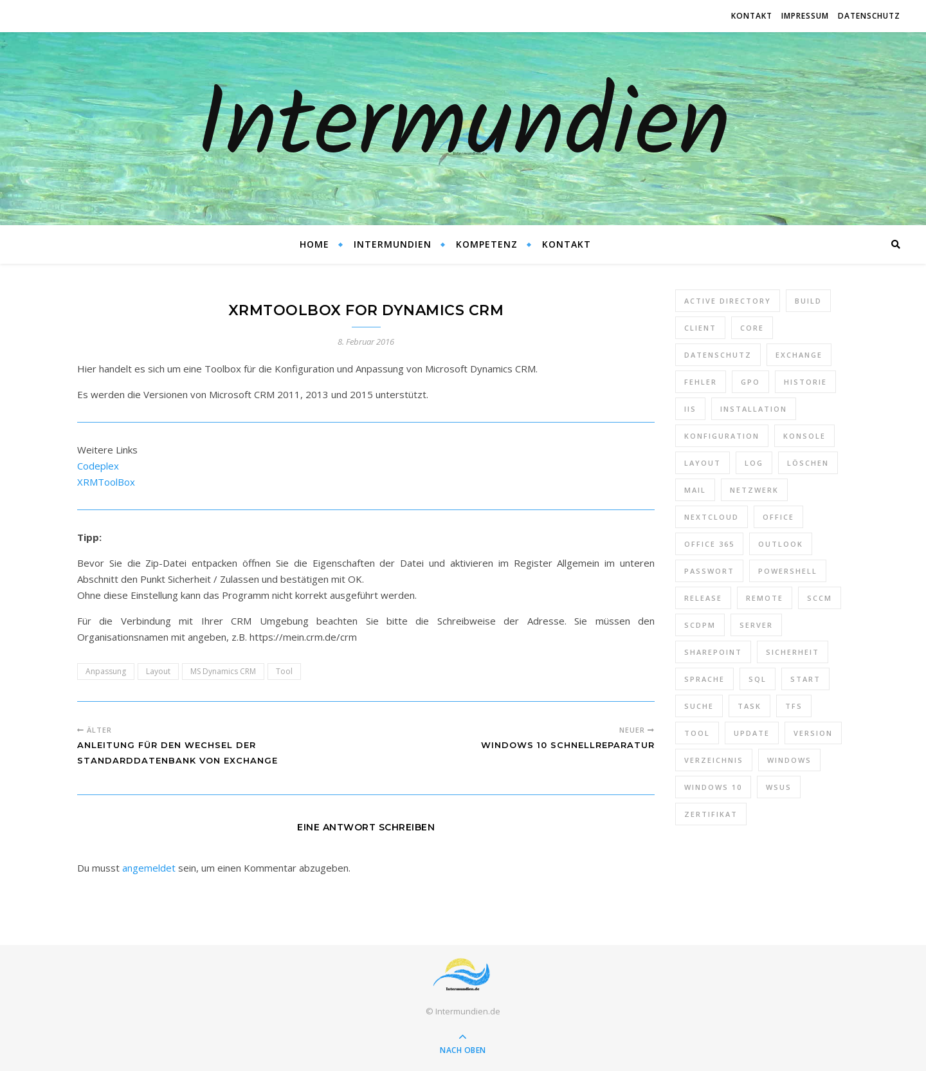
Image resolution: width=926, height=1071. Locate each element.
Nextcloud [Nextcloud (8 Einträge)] (711, 517)
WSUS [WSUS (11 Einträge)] (779, 787)
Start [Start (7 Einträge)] (805, 679)
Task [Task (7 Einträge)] (749, 706)
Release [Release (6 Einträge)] (703, 598)
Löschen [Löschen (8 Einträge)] (808, 463)
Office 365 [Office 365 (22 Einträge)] (709, 544)
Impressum (805, 15)
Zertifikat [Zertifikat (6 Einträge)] (711, 814)
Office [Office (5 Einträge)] (778, 517)
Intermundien (463, 128)
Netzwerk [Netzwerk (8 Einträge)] (754, 490)
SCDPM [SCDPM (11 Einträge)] (700, 625)
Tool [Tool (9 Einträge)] (697, 733)
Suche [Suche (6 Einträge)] (699, 706)
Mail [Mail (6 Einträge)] (695, 490)
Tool (284, 671)
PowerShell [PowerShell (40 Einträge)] (787, 571)
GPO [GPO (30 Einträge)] (750, 382)
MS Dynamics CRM (223, 671)
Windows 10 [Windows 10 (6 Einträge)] (713, 787)
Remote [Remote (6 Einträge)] (764, 598)
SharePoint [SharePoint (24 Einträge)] (713, 652)
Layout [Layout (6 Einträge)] (702, 463)
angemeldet (149, 867)
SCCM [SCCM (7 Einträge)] (819, 598)
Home (314, 244)
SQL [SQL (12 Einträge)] (758, 679)
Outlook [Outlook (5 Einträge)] (780, 544)
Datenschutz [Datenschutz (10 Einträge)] (718, 355)
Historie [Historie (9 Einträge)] (805, 382)
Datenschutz (869, 15)
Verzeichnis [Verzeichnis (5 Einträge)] (713, 760)
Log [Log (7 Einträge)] (754, 463)
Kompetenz (487, 244)
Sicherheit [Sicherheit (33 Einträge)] (792, 652)
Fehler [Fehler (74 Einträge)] (700, 382)
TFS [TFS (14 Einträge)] (794, 706)
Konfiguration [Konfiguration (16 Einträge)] (721, 436)
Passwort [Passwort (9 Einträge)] (709, 571)
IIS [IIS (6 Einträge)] (690, 409)
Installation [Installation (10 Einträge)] (753, 409)
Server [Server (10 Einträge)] (756, 625)
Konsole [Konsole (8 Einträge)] (804, 436)
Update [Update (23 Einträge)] (752, 733)
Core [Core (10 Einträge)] (752, 328)
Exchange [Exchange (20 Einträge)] (799, 355)
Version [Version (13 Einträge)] (813, 733)
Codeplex (98, 465)
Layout (158, 671)
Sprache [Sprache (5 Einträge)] (704, 679)
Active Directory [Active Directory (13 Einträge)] (727, 301)
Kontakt (751, 15)
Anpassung (106, 671)
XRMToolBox (106, 481)
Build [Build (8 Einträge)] (808, 301)
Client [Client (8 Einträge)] (700, 328)
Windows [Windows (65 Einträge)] (789, 760)
